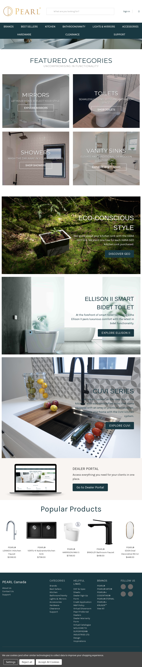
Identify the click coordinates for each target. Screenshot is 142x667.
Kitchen (50, 26)
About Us (6, 592)
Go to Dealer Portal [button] (90, 491)
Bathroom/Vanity (73, 26)
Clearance (72, 34)
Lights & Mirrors (104, 26)
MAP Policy (78, 609)
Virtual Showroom (82, 613)
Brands (9, 26)
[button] (119, 258)
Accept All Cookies (48, 662)
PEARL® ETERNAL (105, 603)
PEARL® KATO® (104, 593)
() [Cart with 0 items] (137, 11)
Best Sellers (29, 26)
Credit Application (82, 606)
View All (100, 613)
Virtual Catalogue (82, 629)
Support (119, 34)
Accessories (56, 606)
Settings (10, 662)
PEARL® (101, 590)
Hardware (24, 34)
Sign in (126, 11)
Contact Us (8, 595)
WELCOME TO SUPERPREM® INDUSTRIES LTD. (81, 635)
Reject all (27, 662)
